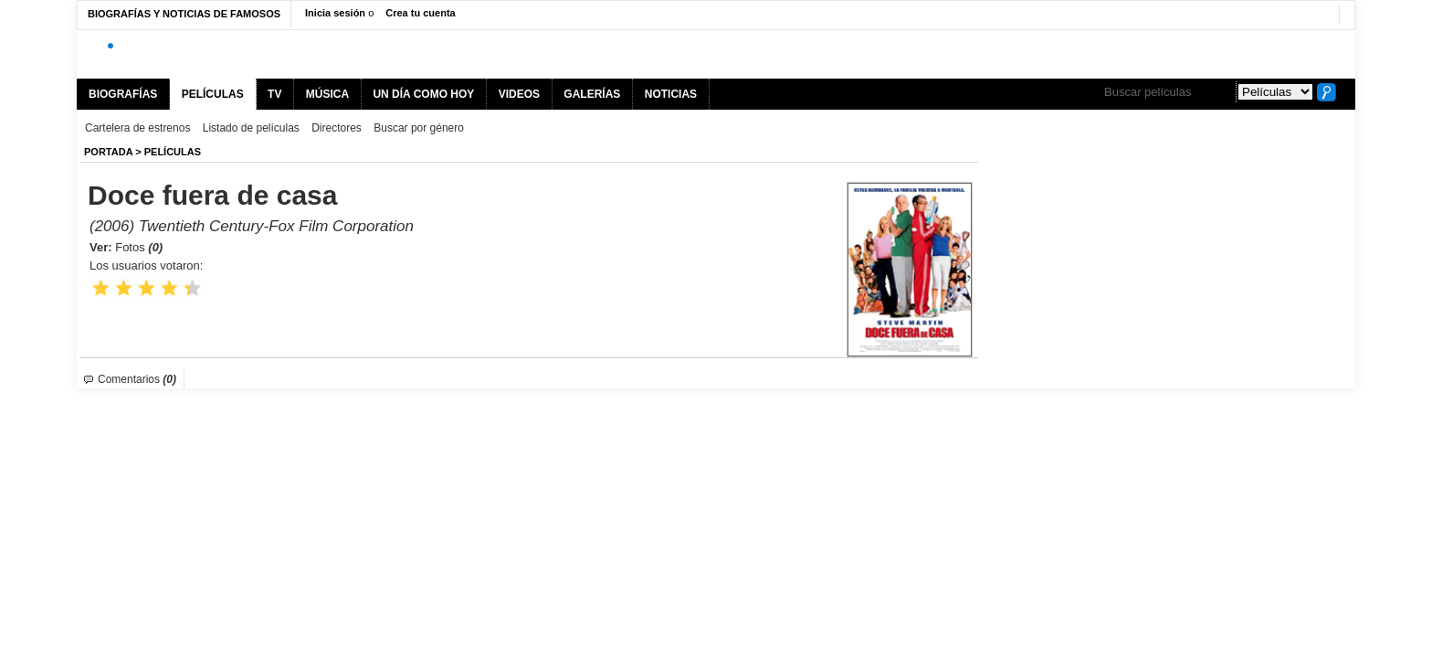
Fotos (139, 247)
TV (274, 94)
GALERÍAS (591, 94)
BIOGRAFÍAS (123, 94)
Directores (336, 128)
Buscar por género (419, 128)
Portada (108, 151)
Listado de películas (251, 128)
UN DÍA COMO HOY (423, 94)
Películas (172, 151)
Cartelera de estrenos (137, 128)
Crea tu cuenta (420, 12)
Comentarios (137, 379)
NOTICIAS (671, 94)
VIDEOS (519, 94)
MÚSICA (327, 94)
